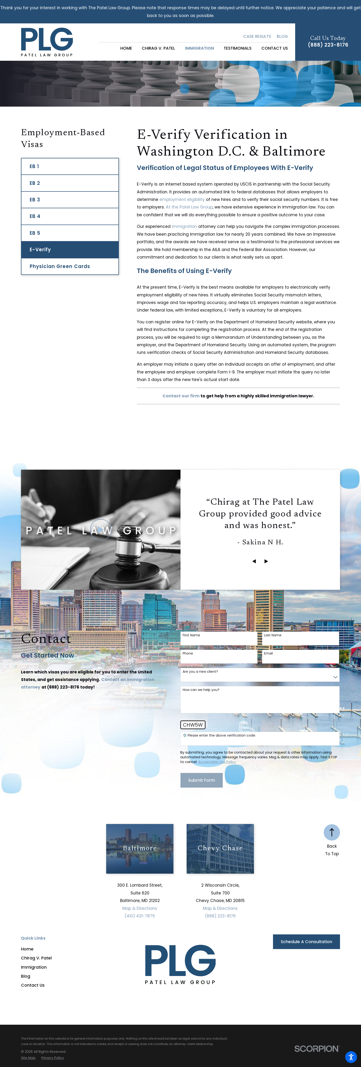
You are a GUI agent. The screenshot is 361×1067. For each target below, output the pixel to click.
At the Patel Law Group (189, 207)
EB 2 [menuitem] (35, 183)
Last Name (272, 635)
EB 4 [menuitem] (35, 216)
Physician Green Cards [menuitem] (60, 266)
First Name (191, 635)
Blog (282, 36)
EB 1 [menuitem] (34, 166)
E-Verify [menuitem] (40, 249)
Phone (188, 653)
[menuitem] (126, 48)
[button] (351, 1057)
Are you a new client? (200, 672)
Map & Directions (139, 908)
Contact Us (33, 985)
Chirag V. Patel (36, 958)
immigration (184, 226)
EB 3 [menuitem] (35, 199)
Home (27, 949)
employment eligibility (182, 199)
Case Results (257, 36)
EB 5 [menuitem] (35, 233)
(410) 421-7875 (140, 916)
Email (268, 653)
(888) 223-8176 (328, 45)
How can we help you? (201, 690)
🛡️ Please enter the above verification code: (219, 735)
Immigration (34, 967)
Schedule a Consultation (306, 942)
